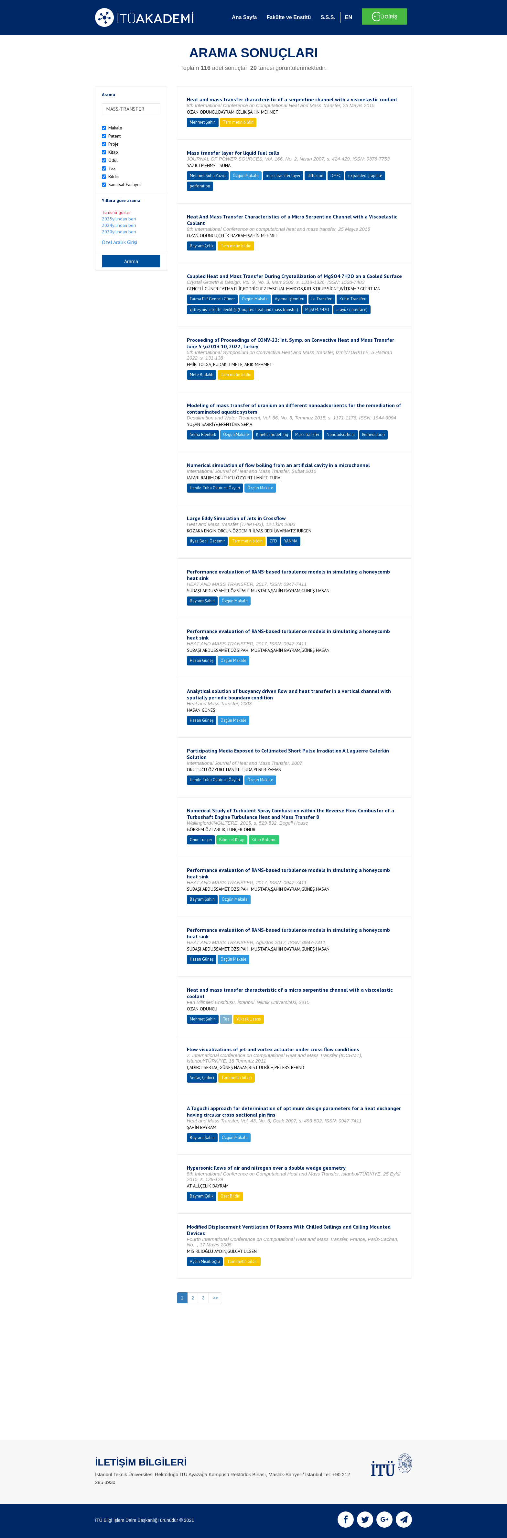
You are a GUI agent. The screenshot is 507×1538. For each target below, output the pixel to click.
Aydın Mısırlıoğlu (205, 1261)
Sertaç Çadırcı (202, 1077)
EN (348, 17)
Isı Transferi (321, 299)
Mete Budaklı (201, 374)
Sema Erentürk (203, 434)
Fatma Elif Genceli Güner (212, 299)
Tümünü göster (116, 212)
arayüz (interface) (352, 309)
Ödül (113, 160)
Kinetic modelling (272, 434)
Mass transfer (307, 434)
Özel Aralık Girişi (119, 242)
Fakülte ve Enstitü (288, 17)
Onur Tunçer (201, 839)
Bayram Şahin (202, 601)
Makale (115, 128)
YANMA (290, 541)
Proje (113, 144)
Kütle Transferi (353, 299)
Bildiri (113, 176)
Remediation (373, 434)
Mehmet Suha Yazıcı (208, 175)
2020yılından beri (119, 232)
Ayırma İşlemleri (289, 299)
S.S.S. (327, 17)
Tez (111, 168)
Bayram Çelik (201, 246)
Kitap (113, 152)
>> (215, 1297)
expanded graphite (365, 175)
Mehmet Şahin (203, 122)
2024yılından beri (119, 225)
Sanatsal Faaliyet (124, 184)
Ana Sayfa (244, 17)
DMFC (335, 175)
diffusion (315, 175)
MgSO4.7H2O (317, 309)
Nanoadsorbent (341, 434)
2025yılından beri (119, 219)
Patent (114, 136)
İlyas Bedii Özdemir (207, 541)
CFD (273, 541)
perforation (200, 186)
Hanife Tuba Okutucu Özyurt (215, 488)
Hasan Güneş (201, 660)
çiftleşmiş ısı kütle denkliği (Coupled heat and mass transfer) (244, 309)
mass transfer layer (283, 175)
